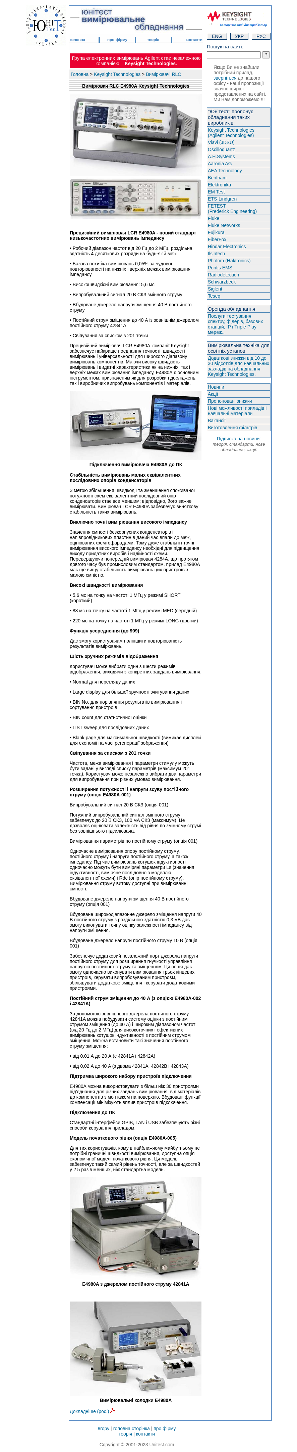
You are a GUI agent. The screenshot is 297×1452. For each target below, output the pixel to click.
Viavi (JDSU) (221, 142)
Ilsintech (216, 253)
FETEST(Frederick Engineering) (232, 208)
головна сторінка (131, 1428)
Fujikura (216, 232)
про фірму (165, 1428)
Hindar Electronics (227, 246)
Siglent (215, 289)
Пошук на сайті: (225, 46)
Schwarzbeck (222, 281)
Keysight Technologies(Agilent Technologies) (231, 132)
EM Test (216, 191)
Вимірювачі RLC (163, 74)
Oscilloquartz (221, 149)
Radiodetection (223, 274)
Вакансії (217, 420)
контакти (145, 1434)
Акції (213, 394)
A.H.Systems (221, 156)
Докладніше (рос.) (92, 1411)
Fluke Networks (224, 225)
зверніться (225, 78)
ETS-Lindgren (222, 199)
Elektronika (219, 184)
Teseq (214, 296)
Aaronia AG (220, 163)
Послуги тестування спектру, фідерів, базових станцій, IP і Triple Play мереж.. (235, 324)
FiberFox (217, 239)
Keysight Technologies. (151, 63)
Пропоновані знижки (230, 401)
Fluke (213, 218)
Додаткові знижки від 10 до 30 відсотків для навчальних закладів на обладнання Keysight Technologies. (238, 366)
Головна (79, 74)
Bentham (217, 177)
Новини (216, 387)
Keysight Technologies (117, 74)
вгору (104, 1428)
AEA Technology (225, 170)
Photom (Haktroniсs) (229, 260)
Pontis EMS (220, 267)
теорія (125, 1434)
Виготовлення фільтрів (232, 427)
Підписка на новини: (239, 444)
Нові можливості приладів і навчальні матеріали (237, 410)
